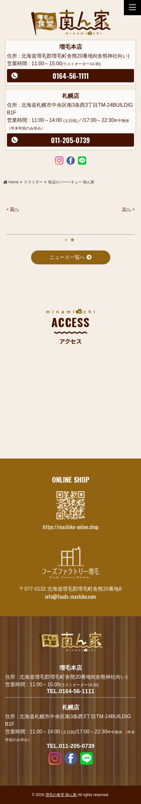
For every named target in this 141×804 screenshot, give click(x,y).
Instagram (59, 160)
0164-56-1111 (71, 76)
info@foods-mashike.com (70, 596)
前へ (14, 209)
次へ (126, 209)
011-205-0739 (70, 140)
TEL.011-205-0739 (70, 746)
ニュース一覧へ (70, 257)
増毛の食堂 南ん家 (61, 795)
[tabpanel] (70, 209)
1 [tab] (65, 238)
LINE (82, 160)
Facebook (71, 160)
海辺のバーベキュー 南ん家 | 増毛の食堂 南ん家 (70, 22)
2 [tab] (72, 238)
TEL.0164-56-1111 (70, 691)
